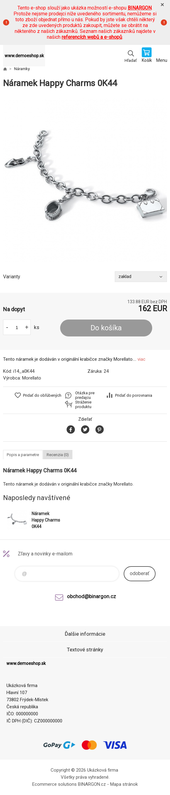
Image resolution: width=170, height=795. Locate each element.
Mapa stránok (124, 784)
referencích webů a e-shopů (92, 37)
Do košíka (106, 328)
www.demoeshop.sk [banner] (24, 55)
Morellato (31, 378)
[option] (85, 180)
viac (141, 359)
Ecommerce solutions (54, 784)
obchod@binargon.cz (91, 596)
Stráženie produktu (83, 404)
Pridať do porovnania (133, 395)
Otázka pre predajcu (85, 395)
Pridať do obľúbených (42, 395)
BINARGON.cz (92, 784)
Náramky (22, 68)
